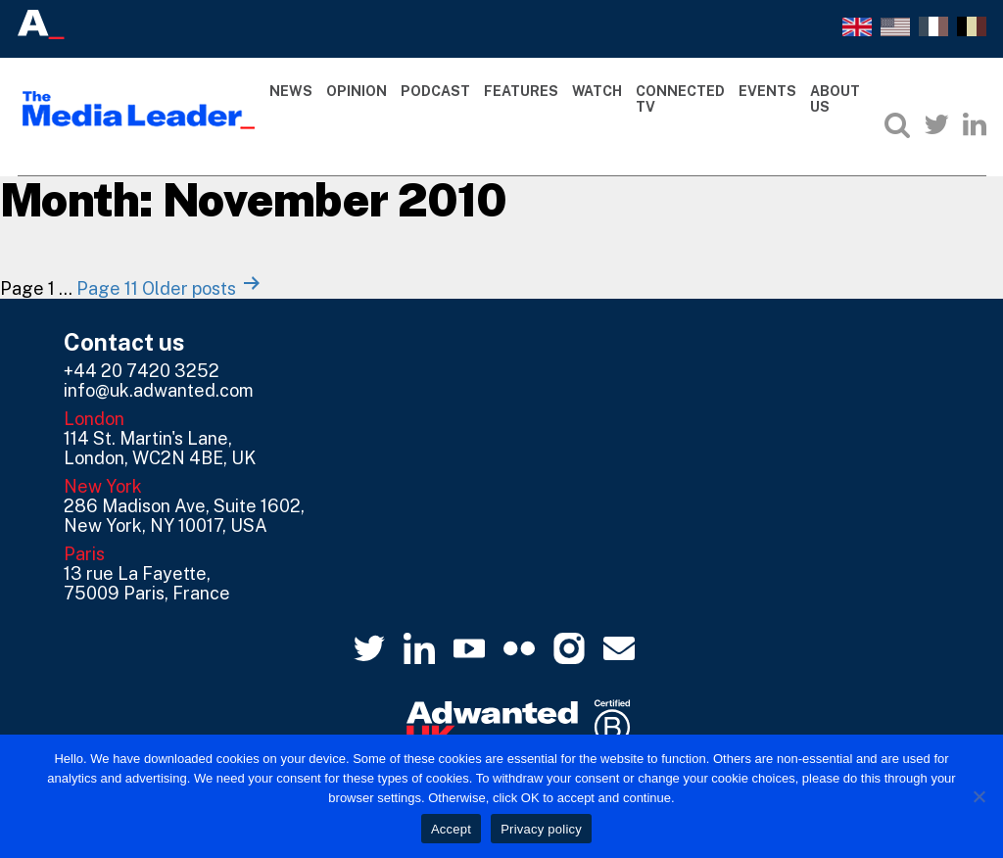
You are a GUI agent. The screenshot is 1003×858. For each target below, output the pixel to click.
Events (767, 91)
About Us (835, 99)
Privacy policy (541, 829)
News (290, 91)
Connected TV (680, 99)
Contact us (124, 342)
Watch (597, 91)
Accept (451, 829)
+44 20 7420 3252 (141, 370)
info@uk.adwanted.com (159, 390)
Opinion (356, 91)
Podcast (435, 91)
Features (521, 91)
